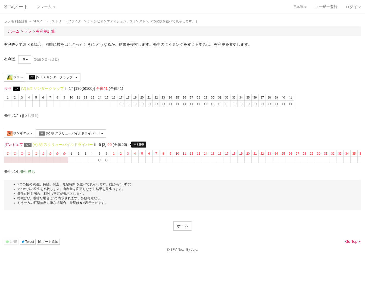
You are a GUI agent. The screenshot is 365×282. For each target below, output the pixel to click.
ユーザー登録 (326, 7)
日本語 (300, 7)
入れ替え (29, 116)
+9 (24, 59)
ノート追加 (48, 242)
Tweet (27, 242)
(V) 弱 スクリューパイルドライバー (71, 133)
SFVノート (16, 7)
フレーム (45, 7)
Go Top (353, 241)
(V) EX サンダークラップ (53, 77)
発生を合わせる (46, 59)
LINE (11, 242)
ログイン (353, 7)
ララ (15, 77)
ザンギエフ (20, 133)
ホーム (182, 226)
